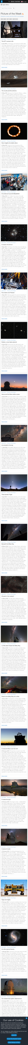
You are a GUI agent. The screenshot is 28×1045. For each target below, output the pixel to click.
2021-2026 (3, 19)
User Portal (17, 1)
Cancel (12, 357)
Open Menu (5, 4)
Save (5, 357)
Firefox (5, 319)
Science (12, 1)
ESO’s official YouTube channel (10, 268)
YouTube (3, 267)
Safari (5, 321)
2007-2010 (15, 19)
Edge (5, 318)
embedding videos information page (8, 277)
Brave (5, 315)
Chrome (6, 317)
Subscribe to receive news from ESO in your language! (12, 16)
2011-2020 (9, 19)
